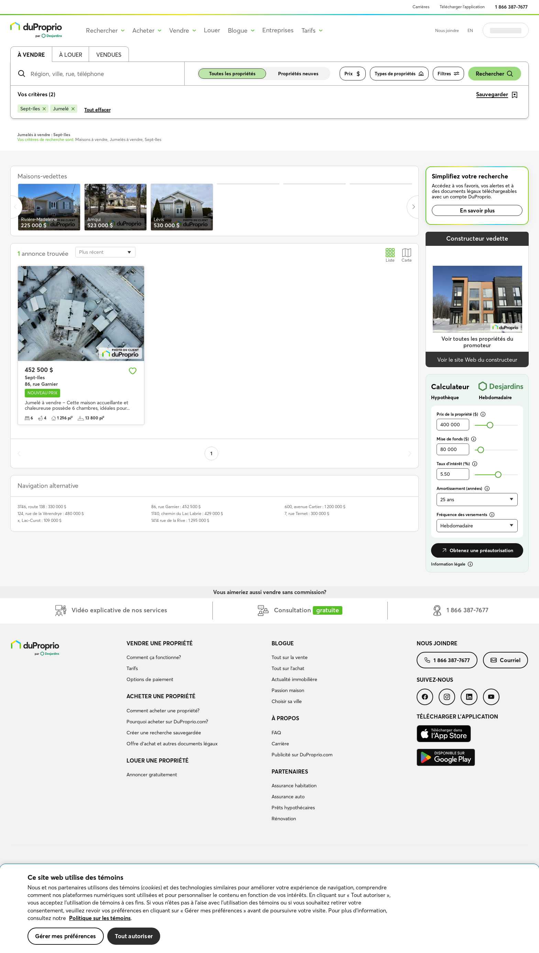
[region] (269, 908)
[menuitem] (196, 662)
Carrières (420, 6)
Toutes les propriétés (232, 73)
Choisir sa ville (287, 701)
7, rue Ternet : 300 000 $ (307, 513)
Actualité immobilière (294, 679)
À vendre (31, 54)
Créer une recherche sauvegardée (163, 733)
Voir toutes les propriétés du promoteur (477, 342)
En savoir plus (477, 210)
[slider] (490, 425)
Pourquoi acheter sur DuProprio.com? (167, 722)
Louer (212, 30)
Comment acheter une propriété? (162, 711)
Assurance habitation (294, 785)
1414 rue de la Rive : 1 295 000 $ (180, 520)
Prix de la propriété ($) (461, 414)
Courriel (505, 660)
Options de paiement (149, 679)
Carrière (280, 744)
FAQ (276, 733)
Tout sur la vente (290, 657)
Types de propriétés (399, 74)
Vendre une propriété (159, 643)
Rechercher (495, 73)
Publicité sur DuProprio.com (302, 755)
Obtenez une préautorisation (477, 550)
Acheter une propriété (161, 696)
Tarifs (132, 668)
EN (470, 30)
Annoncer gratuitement (151, 774)
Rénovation (284, 818)
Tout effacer (97, 110)
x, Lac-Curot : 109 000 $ (40, 520)
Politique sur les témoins (100, 917)
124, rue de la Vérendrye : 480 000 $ (51, 513)
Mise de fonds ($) (456, 438)
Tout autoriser (134, 936)
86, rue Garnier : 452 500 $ (176, 506)
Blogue (283, 643)
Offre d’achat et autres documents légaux (172, 744)
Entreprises (278, 30)
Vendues (108, 54)
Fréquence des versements (465, 514)
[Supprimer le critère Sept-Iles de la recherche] (33, 109)
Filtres (448, 74)
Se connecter (505, 30)
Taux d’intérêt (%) (457, 463)
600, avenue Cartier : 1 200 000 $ (315, 506)
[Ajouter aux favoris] (132, 371)
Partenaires (290, 771)
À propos (285, 718)
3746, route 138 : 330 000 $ (42, 506)
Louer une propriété (157, 760)
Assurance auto (288, 796)
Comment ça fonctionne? (153, 657)
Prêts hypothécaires (293, 807)
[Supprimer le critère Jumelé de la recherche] (63, 109)
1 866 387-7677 (511, 7)
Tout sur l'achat (288, 668)
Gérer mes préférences (65, 936)
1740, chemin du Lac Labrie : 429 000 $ (187, 513)
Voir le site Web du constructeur (477, 359)
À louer (70, 54)
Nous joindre (447, 30)
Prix (352, 74)
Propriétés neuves (298, 73)
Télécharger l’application (462, 6)
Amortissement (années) (463, 488)
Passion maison (288, 690)
